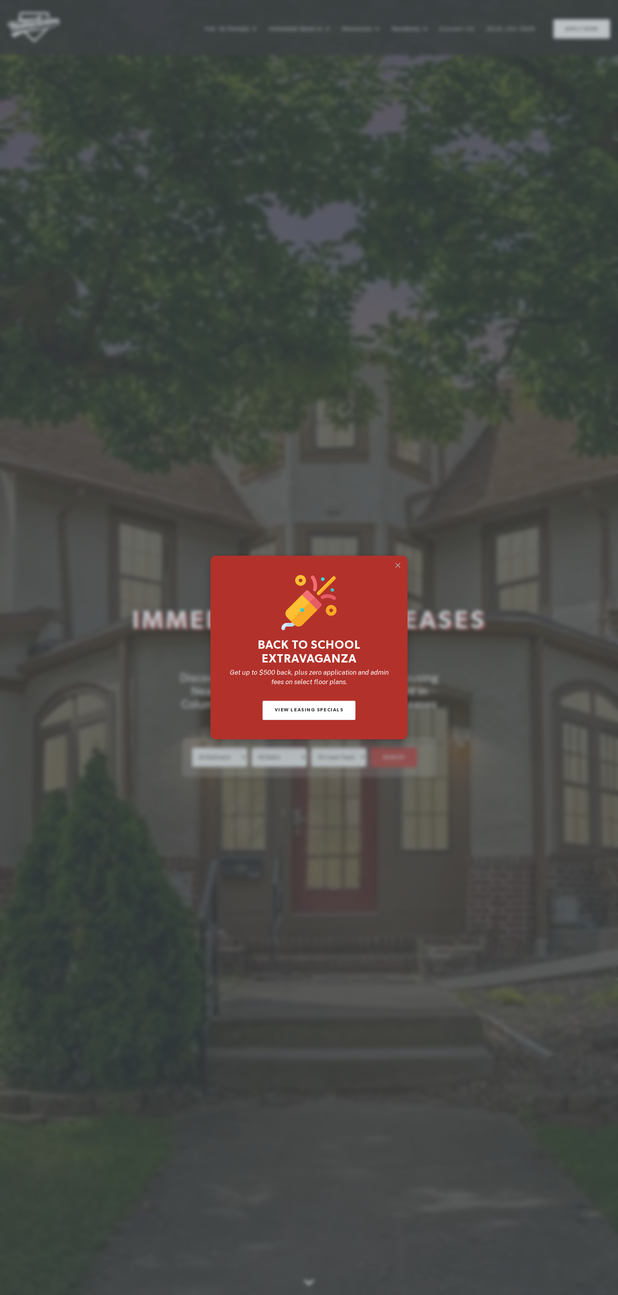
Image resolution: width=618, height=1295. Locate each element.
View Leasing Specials (309, 709)
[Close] (398, 565)
